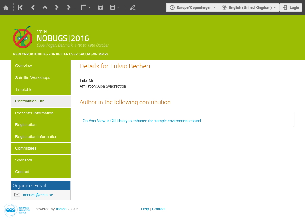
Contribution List (29, 101)
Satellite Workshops (32, 77)
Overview (23, 65)
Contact (22, 171)
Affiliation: (88, 86)
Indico (61, 208)
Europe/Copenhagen (194, 7)
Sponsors (23, 160)
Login (294, 7)
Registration (25, 124)
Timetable (23, 89)
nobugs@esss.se (38, 194)
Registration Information (36, 136)
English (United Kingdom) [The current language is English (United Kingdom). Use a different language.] (250, 7)
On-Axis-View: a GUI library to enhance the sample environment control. (142, 120)
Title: (84, 80)
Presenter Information (34, 113)
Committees (25, 148)
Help (145, 208)
